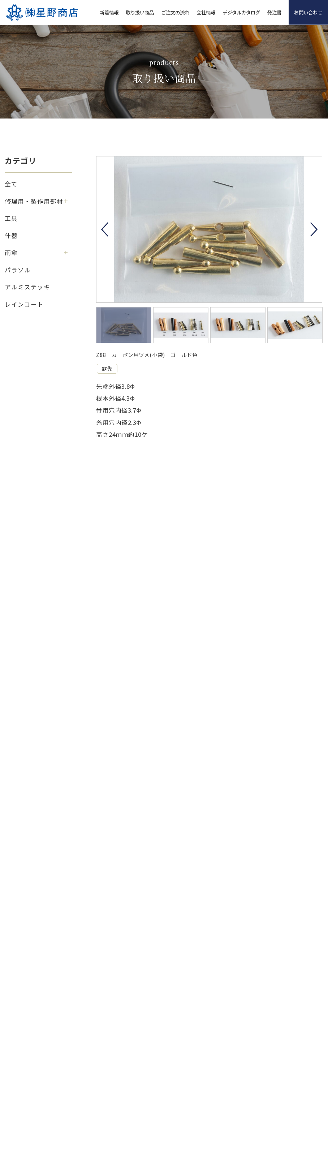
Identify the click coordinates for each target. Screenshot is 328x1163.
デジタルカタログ (241, 12)
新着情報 (109, 12)
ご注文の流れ (175, 12)
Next (314, 229)
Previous (104, 229)
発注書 (274, 12)
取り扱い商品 (140, 12)
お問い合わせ (308, 12)
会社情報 (206, 12)
